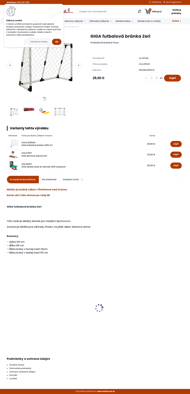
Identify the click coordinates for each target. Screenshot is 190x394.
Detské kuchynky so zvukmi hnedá (71, 312)
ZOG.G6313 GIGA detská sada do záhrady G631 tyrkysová (44, 165)
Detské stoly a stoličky (149, 21)
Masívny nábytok (74, 21)
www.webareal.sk (106, 391)
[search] (120, 12)
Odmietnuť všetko (39, 41)
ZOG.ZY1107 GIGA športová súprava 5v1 (34, 154)
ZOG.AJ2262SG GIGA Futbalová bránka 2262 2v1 (37, 144)
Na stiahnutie (49, 179)
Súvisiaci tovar (73, 179)
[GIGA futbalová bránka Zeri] (44, 65)
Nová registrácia (173, 2)
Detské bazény (123, 21)
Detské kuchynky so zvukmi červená (27, 311)
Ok (56, 41)
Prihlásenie (156, 2)
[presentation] (10, 65)
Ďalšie (175, 21)
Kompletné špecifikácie (23, 179)
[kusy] (151, 78)
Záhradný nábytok (99, 21)
